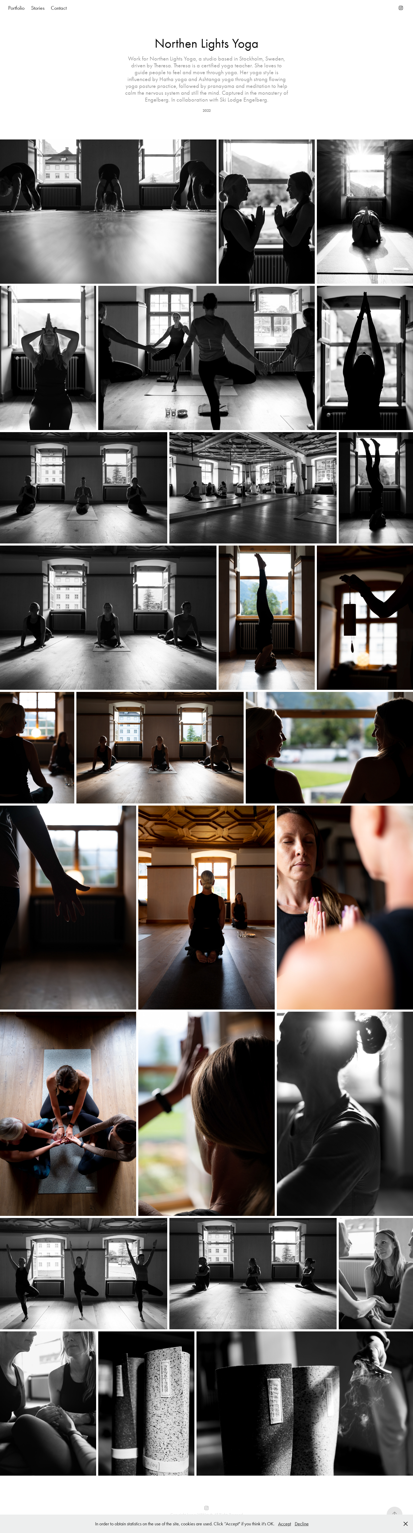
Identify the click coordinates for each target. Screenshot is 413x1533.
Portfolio (16, 8)
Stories (38, 8)
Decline (302, 1524)
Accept (284, 1524)
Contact (59, 8)
